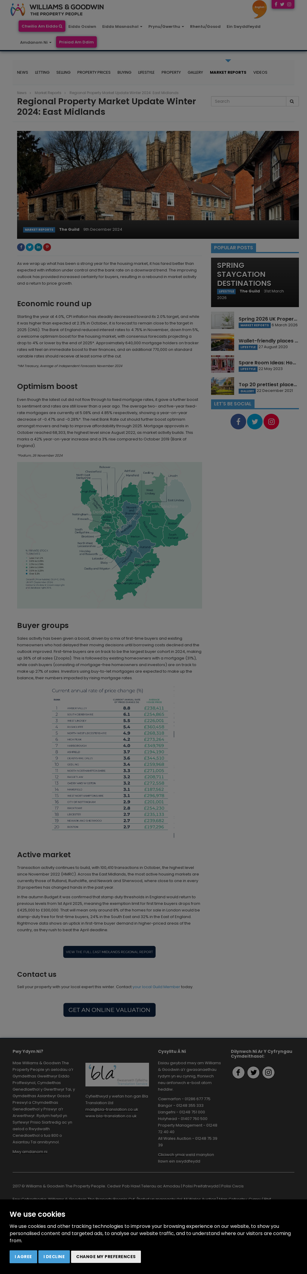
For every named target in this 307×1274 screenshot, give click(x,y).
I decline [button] (54, 1257)
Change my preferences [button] (106, 1257)
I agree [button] (23, 1257)
